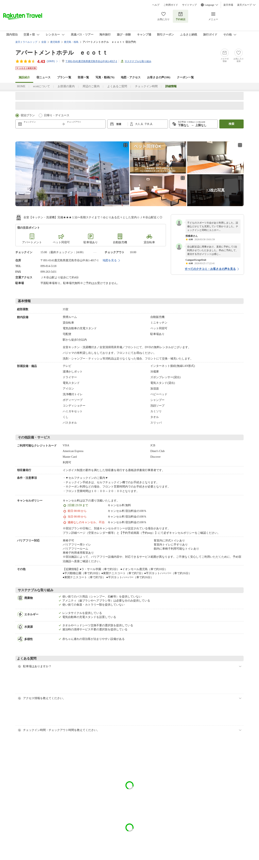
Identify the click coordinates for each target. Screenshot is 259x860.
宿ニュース (43, 77)
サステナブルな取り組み (138, 61)
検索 (231, 123)
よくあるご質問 (117, 86)
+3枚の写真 (215, 190)
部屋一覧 (83, 77)
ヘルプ (155, 4)
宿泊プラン (28, 115)
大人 (138, 124)
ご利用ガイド (170, 4)
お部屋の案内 (66, 86)
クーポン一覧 (185, 77)
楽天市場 (228, 4)
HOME (21, 86)
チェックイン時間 (146, 86)
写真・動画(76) (105, 77)
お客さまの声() (158, 77)
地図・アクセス (131, 77)
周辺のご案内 (91, 86)
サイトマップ (189, 4)
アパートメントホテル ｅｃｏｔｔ (61, 53)
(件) (52, 61)
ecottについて (41, 86)
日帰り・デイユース (56, 115)
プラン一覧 (64, 77)
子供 (147, 124)
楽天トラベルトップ (26, 42)
